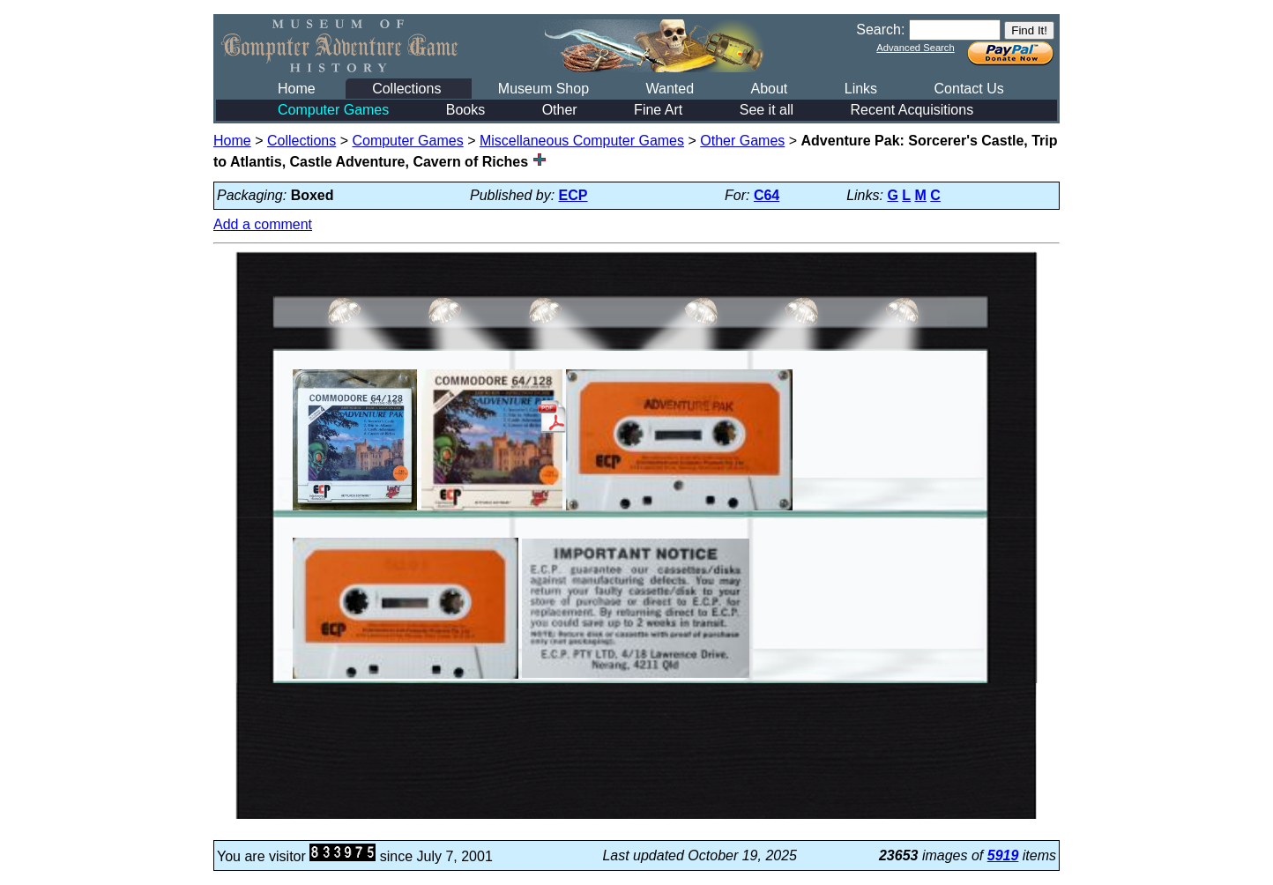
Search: (880, 29)
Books (465, 109)
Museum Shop (543, 88)
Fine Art (658, 109)
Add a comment (262, 224)
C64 (766, 195)
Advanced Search (915, 47)
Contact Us (969, 88)
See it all (766, 109)
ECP (573, 195)
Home (297, 88)
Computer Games (333, 109)
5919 (1003, 855)
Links (861, 88)
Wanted (669, 88)
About (768, 88)
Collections (406, 88)
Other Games (742, 140)
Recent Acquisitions (912, 109)
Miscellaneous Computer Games (582, 140)
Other (559, 109)
